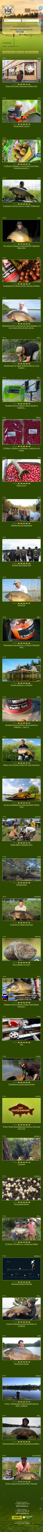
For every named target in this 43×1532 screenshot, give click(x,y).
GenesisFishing (36, 1455)
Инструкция (20, 52)
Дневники (11, 46)
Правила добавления (9, 52)
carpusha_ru (37, 1136)
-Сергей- (38, 1056)
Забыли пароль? (25, 26)
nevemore (38, 1096)
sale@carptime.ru (22, 1513)
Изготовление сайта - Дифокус (22, 1523)
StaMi (39, 537)
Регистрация (16, 26)
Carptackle (38, 816)
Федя (39, 58)
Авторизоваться (21, 23)
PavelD (39, 777)
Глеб (39, 297)
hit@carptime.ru (22, 1506)
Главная (4, 46)
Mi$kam (38, 417)
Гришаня (38, 1375)
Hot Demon (37, 896)
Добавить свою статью (31, 52)
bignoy (39, 1016)
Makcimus (38, 936)
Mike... (39, 138)
